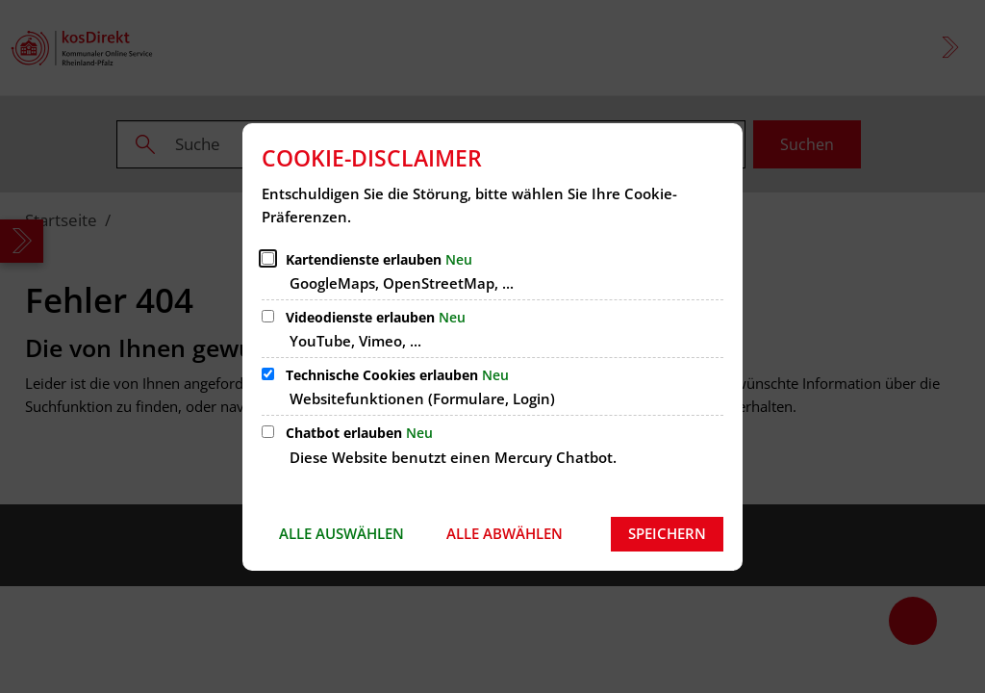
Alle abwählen (504, 533)
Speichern (667, 533)
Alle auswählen (341, 533)
